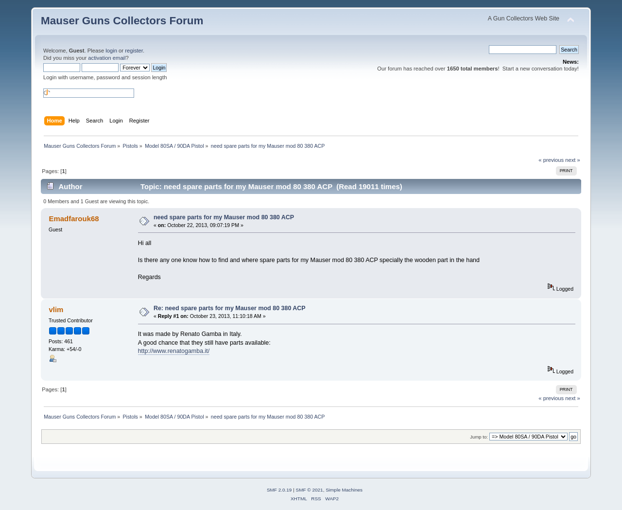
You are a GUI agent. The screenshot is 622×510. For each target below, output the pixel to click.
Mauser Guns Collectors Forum (122, 21)
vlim (56, 309)
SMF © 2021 (309, 489)
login (111, 50)
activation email (106, 58)
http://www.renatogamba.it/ (174, 351)
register (134, 50)
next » (572, 160)
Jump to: (479, 437)
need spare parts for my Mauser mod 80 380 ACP (224, 217)
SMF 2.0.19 (279, 489)
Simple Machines (344, 489)
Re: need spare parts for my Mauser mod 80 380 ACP (230, 308)
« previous (551, 160)
